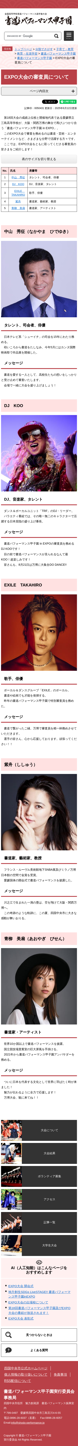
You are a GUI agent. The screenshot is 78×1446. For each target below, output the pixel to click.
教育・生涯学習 (27, 53)
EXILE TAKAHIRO (23, 585)
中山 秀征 (18, 177)
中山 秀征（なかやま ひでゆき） (37, 231)
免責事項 (60, 1374)
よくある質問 (39, 1350)
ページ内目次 (39, 91)
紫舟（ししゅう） (20, 764)
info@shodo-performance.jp (28, 1422)
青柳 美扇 (18, 208)
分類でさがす (44, 49)
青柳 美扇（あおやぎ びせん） (35, 938)
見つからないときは (39, 1335)
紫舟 (18, 201)
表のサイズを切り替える (39, 159)
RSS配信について (17, 1381)
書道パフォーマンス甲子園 (58, 53)
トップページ (23, 49)
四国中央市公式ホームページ (25, 1368)
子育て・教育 (65, 49)
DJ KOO (18, 184)
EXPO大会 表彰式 (20, 1318)
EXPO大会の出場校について (28, 1302)
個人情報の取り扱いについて (25, 1374)
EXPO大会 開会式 (20, 1286)
